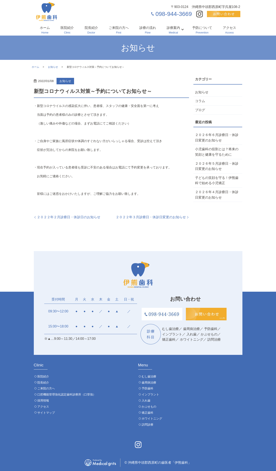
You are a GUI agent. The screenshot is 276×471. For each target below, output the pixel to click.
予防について (202, 30)
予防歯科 (147, 388)
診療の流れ (147, 30)
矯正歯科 (147, 412)
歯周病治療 (149, 382)
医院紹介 (67, 30)
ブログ (200, 110)
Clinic (39, 365)
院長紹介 (91, 30)
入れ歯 (146, 400)
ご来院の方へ (119, 30)
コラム (200, 101)
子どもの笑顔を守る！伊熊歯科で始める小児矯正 (216, 180)
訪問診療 (147, 424)
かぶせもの (149, 406)
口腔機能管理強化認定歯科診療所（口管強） (66, 394)
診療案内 (173, 30)
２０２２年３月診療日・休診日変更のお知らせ (151, 217)
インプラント (150, 394)
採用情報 (43, 400)
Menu (143, 365)
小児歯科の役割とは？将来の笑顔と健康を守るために (216, 151)
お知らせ (53, 66)
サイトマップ (46, 412)
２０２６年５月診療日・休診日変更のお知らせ (216, 166)
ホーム (45, 30)
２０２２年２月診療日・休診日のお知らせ (68, 217)
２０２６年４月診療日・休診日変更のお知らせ (216, 194)
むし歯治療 (149, 376)
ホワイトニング (152, 418)
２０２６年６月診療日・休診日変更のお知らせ (216, 137)
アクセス (229, 30)
